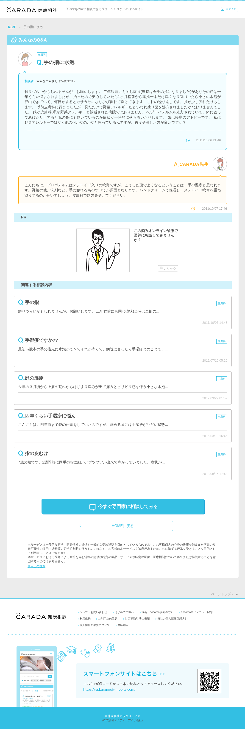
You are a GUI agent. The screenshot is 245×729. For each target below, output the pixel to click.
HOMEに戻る (123, 526)
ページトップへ (222, 594)
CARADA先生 (194, 164)
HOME (11, 27)
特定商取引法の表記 (137, 618)
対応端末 (122, 625)
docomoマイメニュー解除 (197, 612)
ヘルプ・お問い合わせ (93, 612)
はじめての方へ (124, 612)
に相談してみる (128, 506)
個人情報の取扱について (95, 625)
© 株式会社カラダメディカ (122, 716)
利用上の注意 (36, 566)
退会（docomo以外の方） (157, 612)
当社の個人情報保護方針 (172, 618)
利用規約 (85, 618)
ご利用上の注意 (107, 618)
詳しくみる (168, 268)
